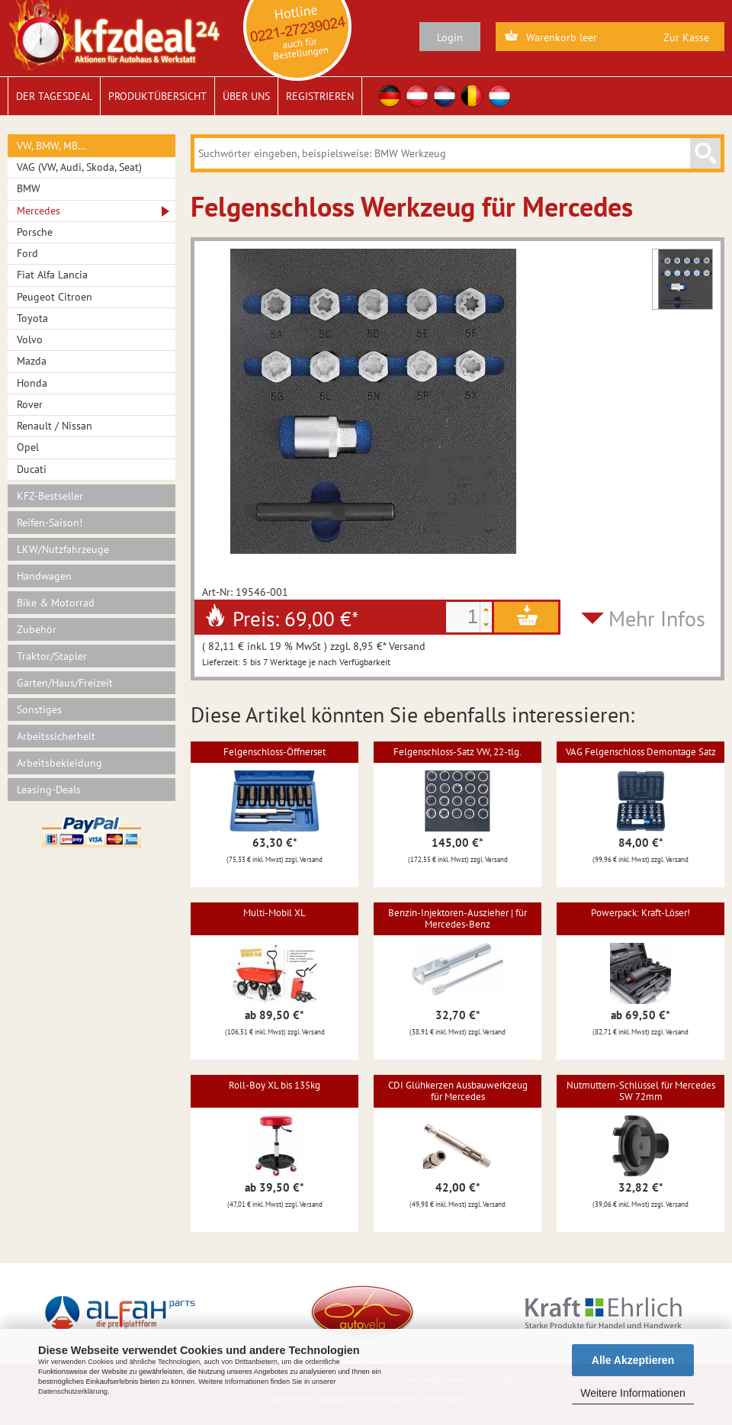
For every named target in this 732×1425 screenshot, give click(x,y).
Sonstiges (39, 709)
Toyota (32, 318)
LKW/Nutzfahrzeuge (63, 549)
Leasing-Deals (49, 789)
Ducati (32, 469)
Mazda (32, 361)
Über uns (246, 96)
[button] (486, 609)
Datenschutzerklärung (73, 1391)
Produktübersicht (157, 96)
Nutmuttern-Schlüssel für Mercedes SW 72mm (641, 1090)
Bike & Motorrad (56, 603)
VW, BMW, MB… (51, 146)
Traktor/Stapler (52, 656)
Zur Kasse (686, 37)
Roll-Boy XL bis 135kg (274, 1085)
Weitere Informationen (632, 1393)
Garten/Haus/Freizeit (65, 683)
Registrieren (320, 96)
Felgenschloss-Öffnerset (274, 751)
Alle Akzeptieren (633, 1360)
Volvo (30, 339)
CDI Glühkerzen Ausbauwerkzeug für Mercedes (458, 1090)
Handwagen (44, 576)
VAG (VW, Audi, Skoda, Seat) (79, 167)
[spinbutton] (463, 617)
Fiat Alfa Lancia (52, 274)
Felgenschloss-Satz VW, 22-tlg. (457, 751)
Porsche (35, 232)
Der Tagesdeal (54, 96)
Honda (32, 383)
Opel (28, 447)
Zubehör (36, 629)
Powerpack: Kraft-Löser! (640, 912)
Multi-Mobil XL (274, 912)
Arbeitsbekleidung (59, 763)
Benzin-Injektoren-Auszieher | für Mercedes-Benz (457, 918)
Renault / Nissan (54, 426)
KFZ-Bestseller (50, 496)
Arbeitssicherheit (56, 736)
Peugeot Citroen (54, 297)
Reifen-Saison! (49, 522)
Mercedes (38, 210)
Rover (30, 404)
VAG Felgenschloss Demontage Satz (641, 751)
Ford (27, 253)
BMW (28, 188)
